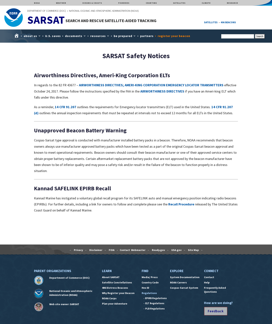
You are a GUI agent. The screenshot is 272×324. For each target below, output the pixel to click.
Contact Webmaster (133, 250)
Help (207, 282)
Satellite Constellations (117, 282)
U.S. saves (53, 36)
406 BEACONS (228, 22)
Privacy (78, 250)
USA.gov (176, 250)
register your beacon (174, 36)
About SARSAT (111, 277)
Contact (209, 277)
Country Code (150, 282)
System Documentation (184, 277)
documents (73, 36)
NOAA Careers (178, 282)
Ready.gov (158, 250)
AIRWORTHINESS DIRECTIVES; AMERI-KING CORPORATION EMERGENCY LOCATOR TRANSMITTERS (151, 85)
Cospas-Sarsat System (184, 287)
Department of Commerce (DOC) (69, 277)
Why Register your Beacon (118, 293)
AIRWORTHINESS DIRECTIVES (162, 91)
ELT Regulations (154, 303)
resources (98, 36)
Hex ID (145, 287)
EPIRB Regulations (156, 298)
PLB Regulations (155, 308)
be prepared (123, 36)
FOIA (111, 250)
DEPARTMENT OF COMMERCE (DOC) (46, 10)
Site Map (193, 250)
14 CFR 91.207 (65, 107)
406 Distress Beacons (115, 287)
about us (30, 36)
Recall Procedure (181, 204)
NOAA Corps (109, 298)
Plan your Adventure (114, 303)
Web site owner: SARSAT (64, 304)
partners (147, 36)
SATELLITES (211, 22)
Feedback (216, 311)
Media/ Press (150, 277)
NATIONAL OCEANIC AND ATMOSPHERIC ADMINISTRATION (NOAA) (104, 10)
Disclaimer (95, 250)
